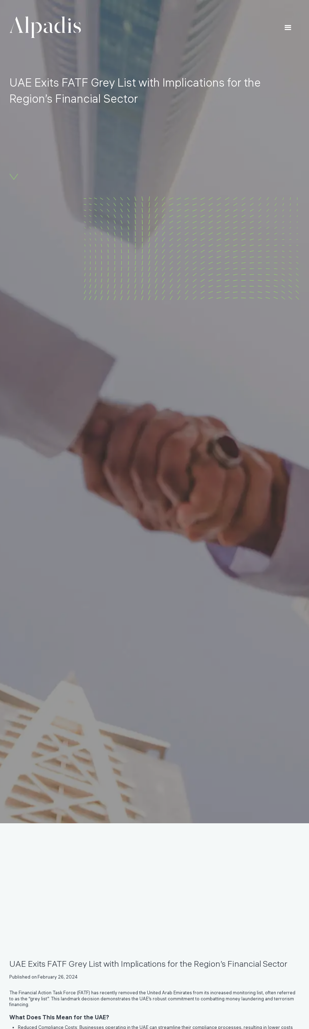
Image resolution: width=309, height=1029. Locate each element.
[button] (288, 28)
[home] (45, 27)
